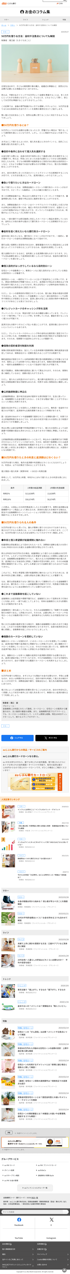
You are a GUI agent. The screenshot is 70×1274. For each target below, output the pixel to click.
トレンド (45, 19)
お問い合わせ (42, 1264)
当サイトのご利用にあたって (12, 1259)
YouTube (19, 1238)
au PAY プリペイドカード (47, 1165)
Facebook (18, 1225)
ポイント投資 (9, 1170)
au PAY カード (9, 1165)
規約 (3, 1254)
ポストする (50, 738)
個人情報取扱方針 (8, 1249)
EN (61, 3)
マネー (6, 19)
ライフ (25, 19)
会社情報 (6, 1244)
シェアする (16, 738)
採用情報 (41, 1244)
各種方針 (41, 1249)
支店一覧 (34, 1197)
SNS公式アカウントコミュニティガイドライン (16, 1265)
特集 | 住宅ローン (25, 1027)
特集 (64, 19)
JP (58, 3)
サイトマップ (42, 1254)
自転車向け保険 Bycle (46, 1175)
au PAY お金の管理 (11, 1180)
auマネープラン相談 (11, 1175)
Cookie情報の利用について (47, 1259)
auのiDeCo (42, 1170)
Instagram (51, 1238)
